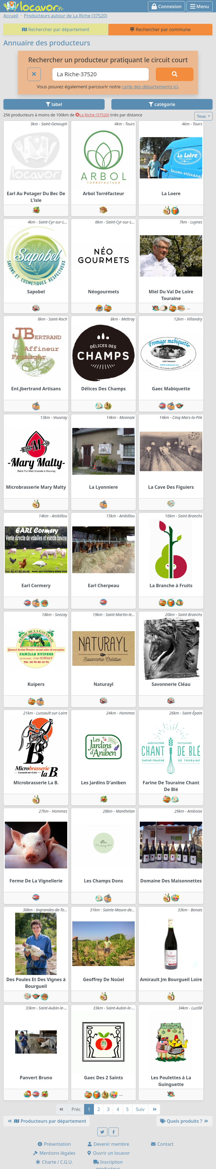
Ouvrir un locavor (108, 1153)
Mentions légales (54, 1153)
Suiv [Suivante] (140, 1109)
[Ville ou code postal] (100, 74)
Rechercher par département (55, 29)
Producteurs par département (46, 1121)
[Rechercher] (175, 74)
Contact (162, 1144)
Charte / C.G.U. (54, 1162)
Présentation (54, 1144)
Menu (199, 6)
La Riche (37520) (92, 114)
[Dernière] (154, 1109)
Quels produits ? (184, 1121)
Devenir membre (108, 1144)
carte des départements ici (150, 87)
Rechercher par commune (160, 29)
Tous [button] (202, 116)
